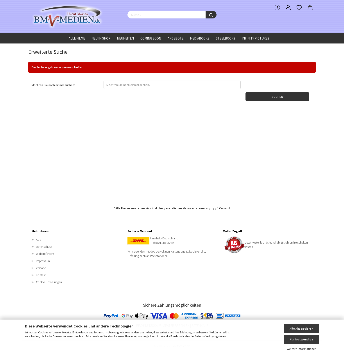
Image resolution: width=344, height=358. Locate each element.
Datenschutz (44, 247)
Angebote (175, 38)
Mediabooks (199, 38)
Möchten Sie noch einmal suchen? (53, 85)
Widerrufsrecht (45, 254)
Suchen (277, 97)
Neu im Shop (100, 38)
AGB (38, 240)
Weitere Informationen (301, 349)
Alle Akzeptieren (301, 329)
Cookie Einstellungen (49, 282)
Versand (224, 208)
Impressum (43, 261)
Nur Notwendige (301, 339)
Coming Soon (150, 38)
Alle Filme (77, 38)
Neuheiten (125, 38)
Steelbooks (225, 38)
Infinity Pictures (255, 38)
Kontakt (41, 275)
